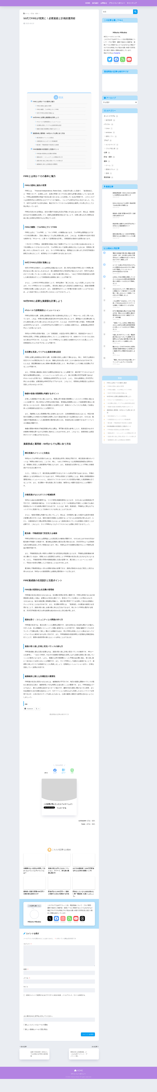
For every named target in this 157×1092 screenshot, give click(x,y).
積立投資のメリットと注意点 (45, 137)
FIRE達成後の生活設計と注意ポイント (46, 149)
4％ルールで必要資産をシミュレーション (49, 122)
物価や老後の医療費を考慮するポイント (48, 129)
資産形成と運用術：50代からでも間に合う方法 (49, 133)
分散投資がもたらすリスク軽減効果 (47, 141)
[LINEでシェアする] (72, 784)
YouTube (76, 935)
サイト (25, 1000)
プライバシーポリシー (117, 3)
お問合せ (104, 3)
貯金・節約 (91, 834)
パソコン (108, 124)
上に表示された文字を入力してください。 (38, 1029)
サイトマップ (132, 3)
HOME (87, 3)
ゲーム (110, 165)
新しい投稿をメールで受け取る (36, 1042)
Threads (82, 935)
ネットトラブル (111, 116)
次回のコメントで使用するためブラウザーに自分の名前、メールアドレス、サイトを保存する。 (56, 1008)
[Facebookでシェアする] (55, 784)
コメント (27, 957)
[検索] (135, 11)
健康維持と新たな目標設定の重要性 (47, 164)
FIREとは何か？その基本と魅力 (43, 101)
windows (110, 132)
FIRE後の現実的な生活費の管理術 (47, 153)
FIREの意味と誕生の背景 (44, 106)
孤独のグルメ (112, 169)
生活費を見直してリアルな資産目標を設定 (49, 125)
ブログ (108, 140)
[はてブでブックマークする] (63, 784)
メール (26, 991)
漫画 (109, 173)
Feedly (69, 935)
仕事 (107, 152)
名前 (26, 982)
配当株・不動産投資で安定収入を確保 (48, 145)
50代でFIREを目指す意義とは (45, 113)
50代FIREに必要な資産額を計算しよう (46, 117)
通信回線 (108, 177)
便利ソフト (111, 136)
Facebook (56, 935)
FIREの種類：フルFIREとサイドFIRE (48, 109)
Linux (109, 128)
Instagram (63, 935)
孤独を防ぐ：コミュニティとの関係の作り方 (50, 157)
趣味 (107, 161)
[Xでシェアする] (46, 784)
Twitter (109, 63)
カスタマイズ (112, 145)
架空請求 (110, 120)
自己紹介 (95, 3)
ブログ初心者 (112, 148)
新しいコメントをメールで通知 (36, 1038)
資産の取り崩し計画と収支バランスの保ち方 (50, 160)
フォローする (61, 821)
